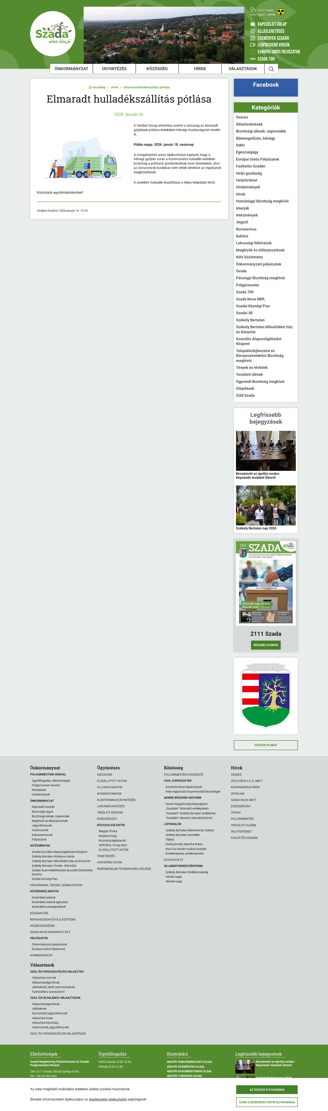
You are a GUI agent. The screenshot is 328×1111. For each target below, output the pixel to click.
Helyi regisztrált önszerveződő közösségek (193, 791)
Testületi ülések (249, 374)
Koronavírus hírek (245, 787)
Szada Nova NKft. (250, 299)
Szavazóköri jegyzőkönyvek (49, 1013)
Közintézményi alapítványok (184, 787)
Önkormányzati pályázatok (258, 264)
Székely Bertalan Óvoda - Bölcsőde (54, 865)
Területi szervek (110, 812)
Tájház (170, 839)
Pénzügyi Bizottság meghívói (260, 278)
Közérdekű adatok (43, 897)
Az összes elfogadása (267, 1089)
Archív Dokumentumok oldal (189, 1071)
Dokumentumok (42, 835)
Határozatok (40, 830)
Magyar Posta (108, 831)
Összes (242, 117)
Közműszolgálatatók (112, 840)
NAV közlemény (249, 257)
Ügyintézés (114, 68)
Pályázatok (39, 839)
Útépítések (245, 388)
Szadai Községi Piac (253, 306)
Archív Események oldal (186, 1066)
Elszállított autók (112, 781)
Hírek (200, 68)
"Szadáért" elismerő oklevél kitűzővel (189, 818)
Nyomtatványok (109, 793)
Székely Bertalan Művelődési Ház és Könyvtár (264, 329)
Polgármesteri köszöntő (183, 774)
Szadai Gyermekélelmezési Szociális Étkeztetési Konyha (62, 872)
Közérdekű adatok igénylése (50, 902)
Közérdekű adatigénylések (49, 906)
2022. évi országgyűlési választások (58, 1033)
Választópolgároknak (46, 982)
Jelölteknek (39, 1008)
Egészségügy (247, 152)
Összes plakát (266, 745)
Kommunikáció (41, 955)
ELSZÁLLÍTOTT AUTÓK (114, 849)
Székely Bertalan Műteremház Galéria (190, 830)
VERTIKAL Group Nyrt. (113, 845)
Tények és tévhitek (252, 367)
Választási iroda (42, 1018)
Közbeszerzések (42, 925)
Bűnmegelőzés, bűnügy (255, 138)
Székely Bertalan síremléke (183, 835)
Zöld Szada (245, 395)
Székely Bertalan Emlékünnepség (187, 872)
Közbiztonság (108, 836)
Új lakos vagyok (109, 787)
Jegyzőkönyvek (42, 825)
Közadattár (39, 913)
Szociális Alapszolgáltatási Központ (259, 341)
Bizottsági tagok (42, 811)
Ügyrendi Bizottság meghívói (260, 381)
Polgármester (247, 285)
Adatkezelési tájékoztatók (108, 1099)
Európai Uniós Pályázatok (257, 159)
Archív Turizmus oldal (184, 1076)
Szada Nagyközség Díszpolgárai (186, 804)
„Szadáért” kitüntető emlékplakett (187, 808)
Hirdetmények (248, 187)
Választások (243, 68)
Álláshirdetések (249, 124)
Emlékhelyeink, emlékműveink (185, 853)
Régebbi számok (266, 645)
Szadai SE (244, 313)
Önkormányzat (71, 68)
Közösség (157, 68)
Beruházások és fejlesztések (53, 919)
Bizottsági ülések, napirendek (261, 131)
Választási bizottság (45, 1022)
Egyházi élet (173, 859)
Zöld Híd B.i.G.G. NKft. (247, 781)
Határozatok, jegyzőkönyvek (50, 1027)
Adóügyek (104, 774)
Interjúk (242, 208)
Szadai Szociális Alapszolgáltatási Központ (59, 852)
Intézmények (247, 215)
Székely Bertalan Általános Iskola (53, 856)
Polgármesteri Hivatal (46, 785)
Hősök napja (174, 876)
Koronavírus (246, 229)
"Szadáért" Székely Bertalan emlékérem (191, 813)
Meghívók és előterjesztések (260, 250)
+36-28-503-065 (46, 1076)
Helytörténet (246, 180)
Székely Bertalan (250, 320)
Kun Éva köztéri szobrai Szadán (186, 849)
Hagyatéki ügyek (109, 862)
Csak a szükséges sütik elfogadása (267, 1102)
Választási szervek (44, 977)
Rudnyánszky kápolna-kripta (184, 844)
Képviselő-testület (43, 806)
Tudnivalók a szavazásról (48, 991)
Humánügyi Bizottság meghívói (262, 201)
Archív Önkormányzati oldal (190, 1061)
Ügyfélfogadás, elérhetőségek (51, 780)
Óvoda (241, 271)
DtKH (240, 145)
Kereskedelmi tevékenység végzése (124, 868)
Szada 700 (245, 292)
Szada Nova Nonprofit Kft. (50, 932)
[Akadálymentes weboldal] (280, 11)
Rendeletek (39, 790)
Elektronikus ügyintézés (116, 800)
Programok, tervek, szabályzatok (56, 885)
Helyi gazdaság (249, 173)
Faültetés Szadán (250, 166)
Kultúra (242, 236)
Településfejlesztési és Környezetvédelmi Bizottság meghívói (259, 356)
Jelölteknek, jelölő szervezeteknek (53, 987)
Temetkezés (106, 856)
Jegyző (242, 222)
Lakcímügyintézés (111, 806)
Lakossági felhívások (254, 243)
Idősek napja (174, 881)
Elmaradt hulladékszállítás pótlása (147, 87)
